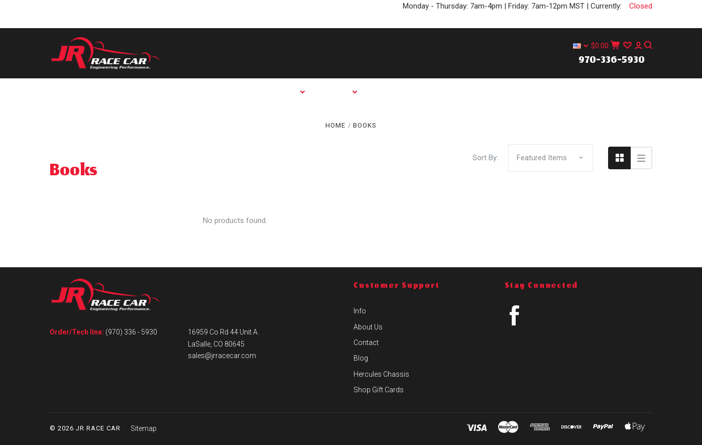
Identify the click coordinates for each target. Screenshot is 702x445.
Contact (472, 91)
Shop (291, 91)
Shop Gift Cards (379, 390)
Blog (306, 119)
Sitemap (144, 428)
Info (344, 91)
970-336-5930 (611, 60)
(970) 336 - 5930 (131, 332)
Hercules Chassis (383, 119)
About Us (404, 91)
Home (236, 91)
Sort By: (485, 157)
